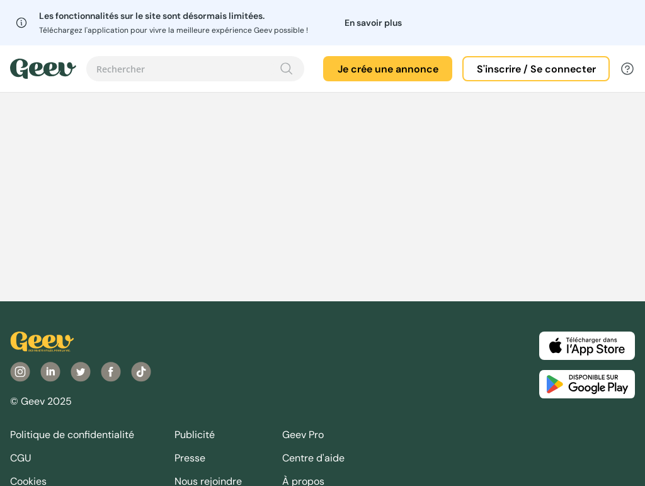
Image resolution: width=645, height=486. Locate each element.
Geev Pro (303, 434)
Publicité (194, 434)
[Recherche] (286, 68)
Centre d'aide (313, 458)
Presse (189, 458)
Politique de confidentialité (72, 434)
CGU (20, 458)
